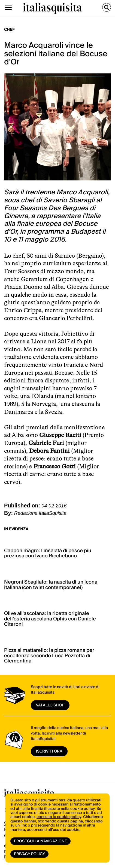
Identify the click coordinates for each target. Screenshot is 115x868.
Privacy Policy (29, 854)
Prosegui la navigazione (40, 841)
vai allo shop (50, 705)
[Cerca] (106, 7)
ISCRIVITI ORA (49, 751)
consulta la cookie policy (59, 817)
